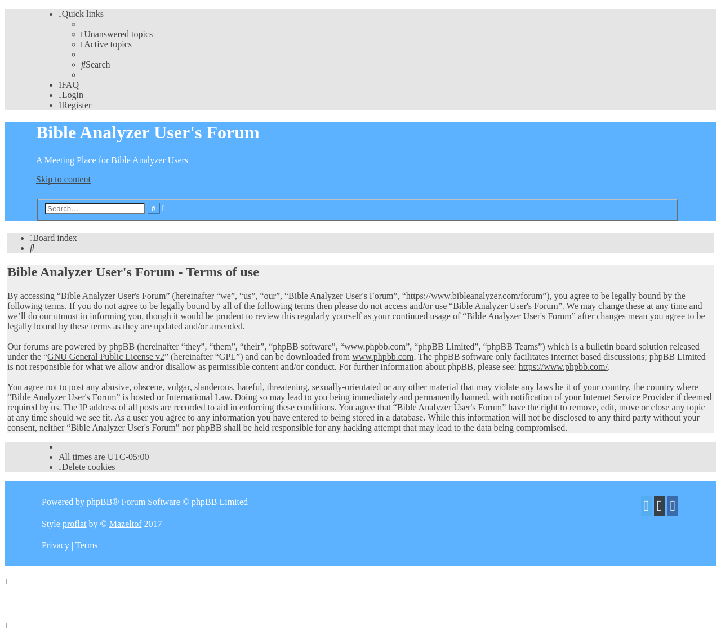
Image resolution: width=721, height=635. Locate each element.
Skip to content (63, 179)
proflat (75, 524)
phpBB (99, 502)
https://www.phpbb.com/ (563, 367)
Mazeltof (125, 524)
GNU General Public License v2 (105, 356)
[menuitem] (117, 34)
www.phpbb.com (382, 356)
